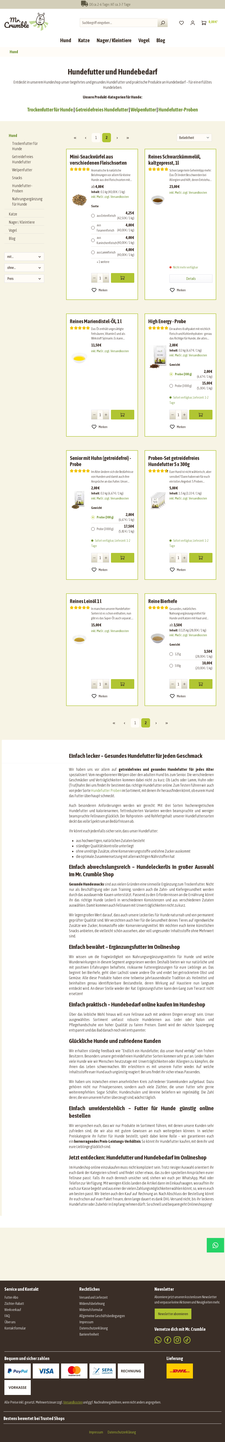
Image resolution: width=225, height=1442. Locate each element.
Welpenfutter (143, 110)
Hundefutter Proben (106, 790)
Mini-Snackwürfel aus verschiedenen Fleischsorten (98, 160)
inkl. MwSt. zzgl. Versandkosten (110, 197)
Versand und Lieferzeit (93, 1297)
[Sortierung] (194, 138)
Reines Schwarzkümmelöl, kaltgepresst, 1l (174, 160)
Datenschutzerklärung (93, 1328)
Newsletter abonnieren (173, 1314)
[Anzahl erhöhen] (106, 278)
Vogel (13, 230)
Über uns (10, 1322)
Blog (12, 238)
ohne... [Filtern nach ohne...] (24, 268)
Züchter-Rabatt (14, 1303)
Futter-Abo (11, 1297)
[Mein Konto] (193, 23)
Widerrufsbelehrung (92, 1303)
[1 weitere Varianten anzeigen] (112, 261)
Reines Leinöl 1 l (85, 601)
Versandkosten (73, 1402)
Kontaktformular (15, 1328)
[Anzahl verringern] (94, 278)
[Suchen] (163, 22)
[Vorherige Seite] (85, 137)
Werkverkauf (12, 1310)
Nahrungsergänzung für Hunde (27, 201)
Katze (13, 214)
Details (191, 279)
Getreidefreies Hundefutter (101, 110)
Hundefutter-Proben (178, 110)
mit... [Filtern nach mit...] (24, 257)
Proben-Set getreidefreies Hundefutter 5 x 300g (173, 461)
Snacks (17, 177)
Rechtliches (89, 1289)
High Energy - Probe (167, 321)
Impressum (86, 1322)
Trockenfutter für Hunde (50, 110)
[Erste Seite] (75, 137)
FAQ (7, 1316)
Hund (13, 135)
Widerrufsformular (91, 1310)
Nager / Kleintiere (22, 222)
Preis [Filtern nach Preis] (24, 279)
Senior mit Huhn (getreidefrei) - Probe (100, 461)
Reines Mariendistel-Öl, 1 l (96, 321)
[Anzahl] (100, 278)
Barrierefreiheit (89, 1334)
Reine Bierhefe (162, 601)
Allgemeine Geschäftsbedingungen (102, 1316)
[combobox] (119, 22)
